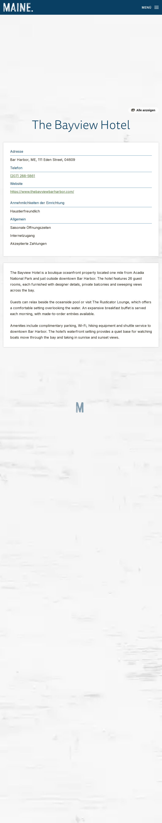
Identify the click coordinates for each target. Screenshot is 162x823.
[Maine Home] (18, 7)
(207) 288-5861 (22, 176)
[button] (81, 66)
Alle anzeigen (145, 110)
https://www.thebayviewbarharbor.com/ (42, 192)
